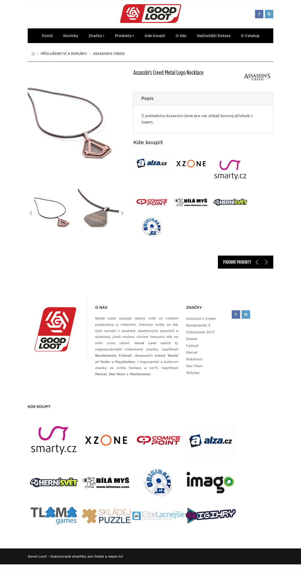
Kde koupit (155, 36)
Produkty (124, 36)
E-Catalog (250, 36)
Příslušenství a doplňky (64, 54)
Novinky (70, 36)
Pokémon (194, 359)
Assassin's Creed (109, 54)
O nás (181, 36)
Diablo (192, 339)
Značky (97, 36)
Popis (147, 98)
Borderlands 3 (198, 325)
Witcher (193, 373)
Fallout (192, 346)
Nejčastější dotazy (214, 36)
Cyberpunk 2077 (200, 332)
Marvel (192, 352)
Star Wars (194, 366)
